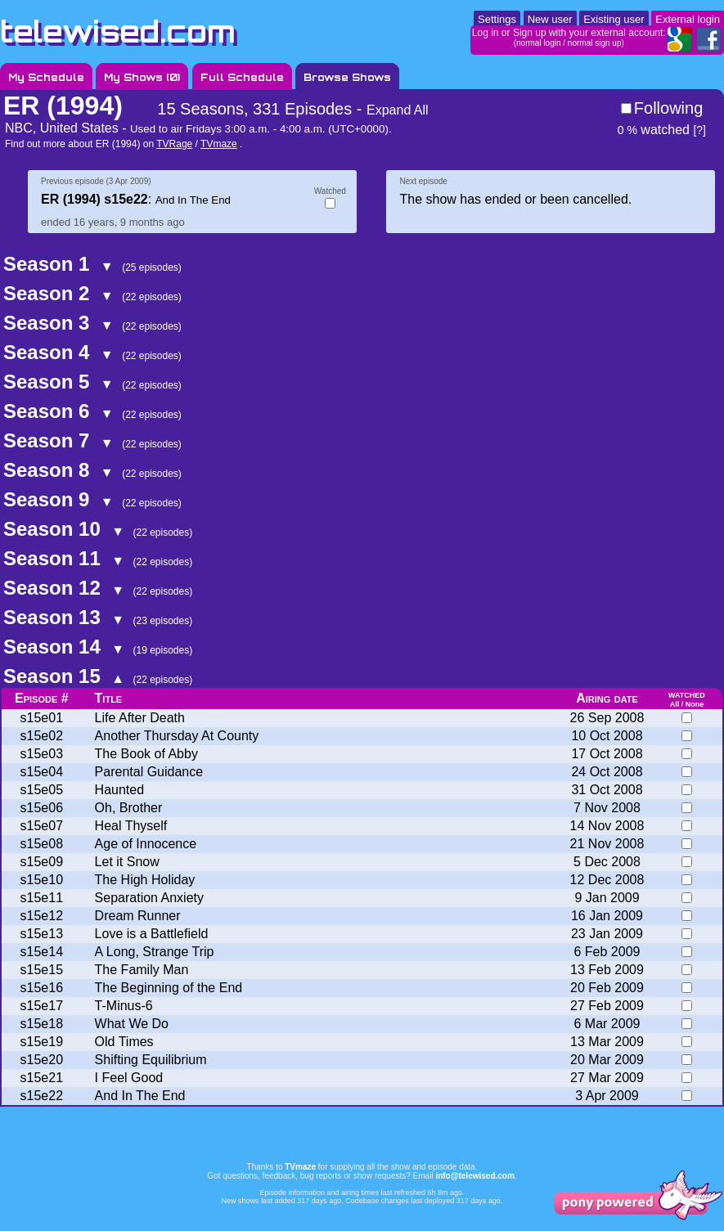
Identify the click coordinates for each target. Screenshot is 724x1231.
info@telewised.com (474, 1175)
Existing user (613, 19)
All (675, 704)
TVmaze (218, 144)
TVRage (174, 144)
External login (687, 19)
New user (550, 19)
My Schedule (46, 77)
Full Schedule (242, 77)
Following (668, 108)
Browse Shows (347, 77)
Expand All (397, 110)
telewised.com (118, 31)
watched (654, 130)
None (695, 704)
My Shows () (142, 77)
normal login (538, 42)
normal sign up (595, 42)
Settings (497, 19)
